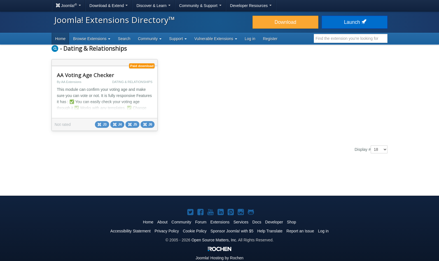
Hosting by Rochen (219, 258)
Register (270, 38)
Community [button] (150, 38)
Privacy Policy (167, 231)
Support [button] (178, 38)
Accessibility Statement (130, 231)
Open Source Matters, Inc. (214, 240)
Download (285, 22)
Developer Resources (251, 5)
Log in (250, 38)
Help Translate (269, 231)
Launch (354, 22)
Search (124, 38)
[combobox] (350, 38)
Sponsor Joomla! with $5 (232, 231)
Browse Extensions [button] (91, 38)
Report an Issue (300, 231)
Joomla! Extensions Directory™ (114, 20)
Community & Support (200, 5)
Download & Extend (109, 5)
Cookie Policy (195, 231)
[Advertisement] (219, 178)
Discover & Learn (153, 5)
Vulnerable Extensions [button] (215, 38)
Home (60, 38)
